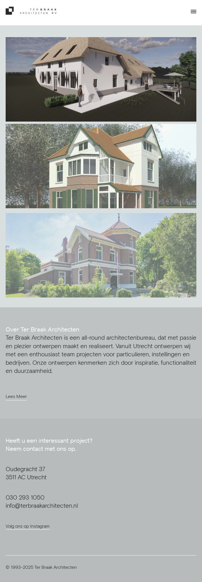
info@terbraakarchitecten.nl (42, 505)
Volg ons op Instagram (28, 526)
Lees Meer (16, 396)
